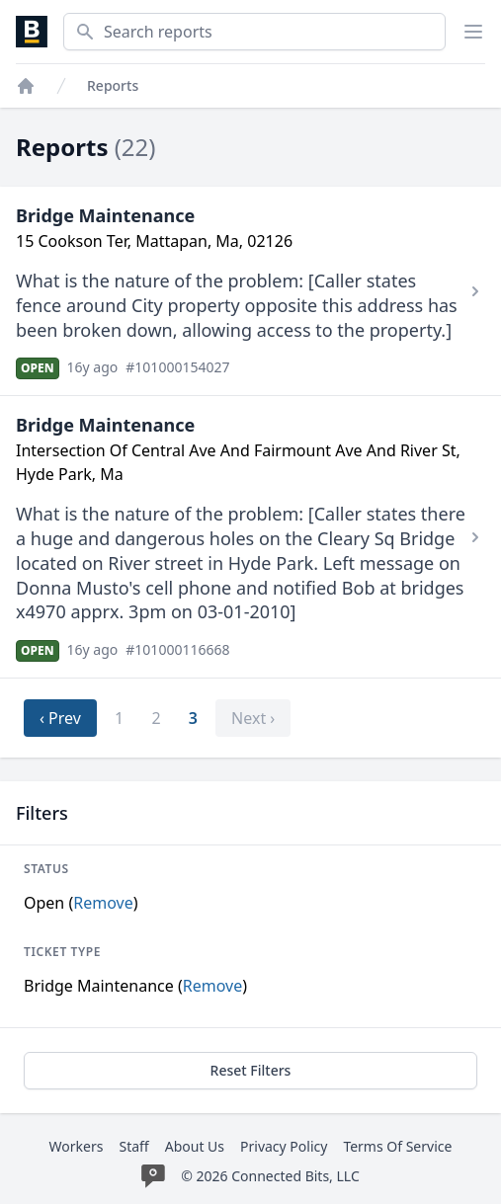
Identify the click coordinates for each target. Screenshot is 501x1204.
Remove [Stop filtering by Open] (102, 903)
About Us (194, 1146)
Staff (133, 1146)
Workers (76, 1146)
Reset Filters (251, 1070)
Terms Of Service (397, 1146)
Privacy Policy (283, 1146)
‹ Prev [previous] (60, 718)
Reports (112, 85)
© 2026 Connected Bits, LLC (270, 1175)
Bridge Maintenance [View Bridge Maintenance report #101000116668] (105, 425)
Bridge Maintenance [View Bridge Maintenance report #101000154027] (105, 215)
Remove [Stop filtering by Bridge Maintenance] (212, 986)
